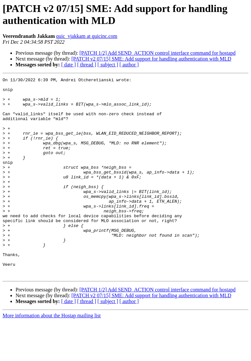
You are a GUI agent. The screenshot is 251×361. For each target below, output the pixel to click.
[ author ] (129, 64)
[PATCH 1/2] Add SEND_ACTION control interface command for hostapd (157, 53)
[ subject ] (107, 64)
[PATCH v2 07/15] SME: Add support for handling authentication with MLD (151, 59)
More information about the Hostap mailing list (52, 355)
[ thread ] (86, 64)
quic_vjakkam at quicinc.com (86, 36)
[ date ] (68, 64)
